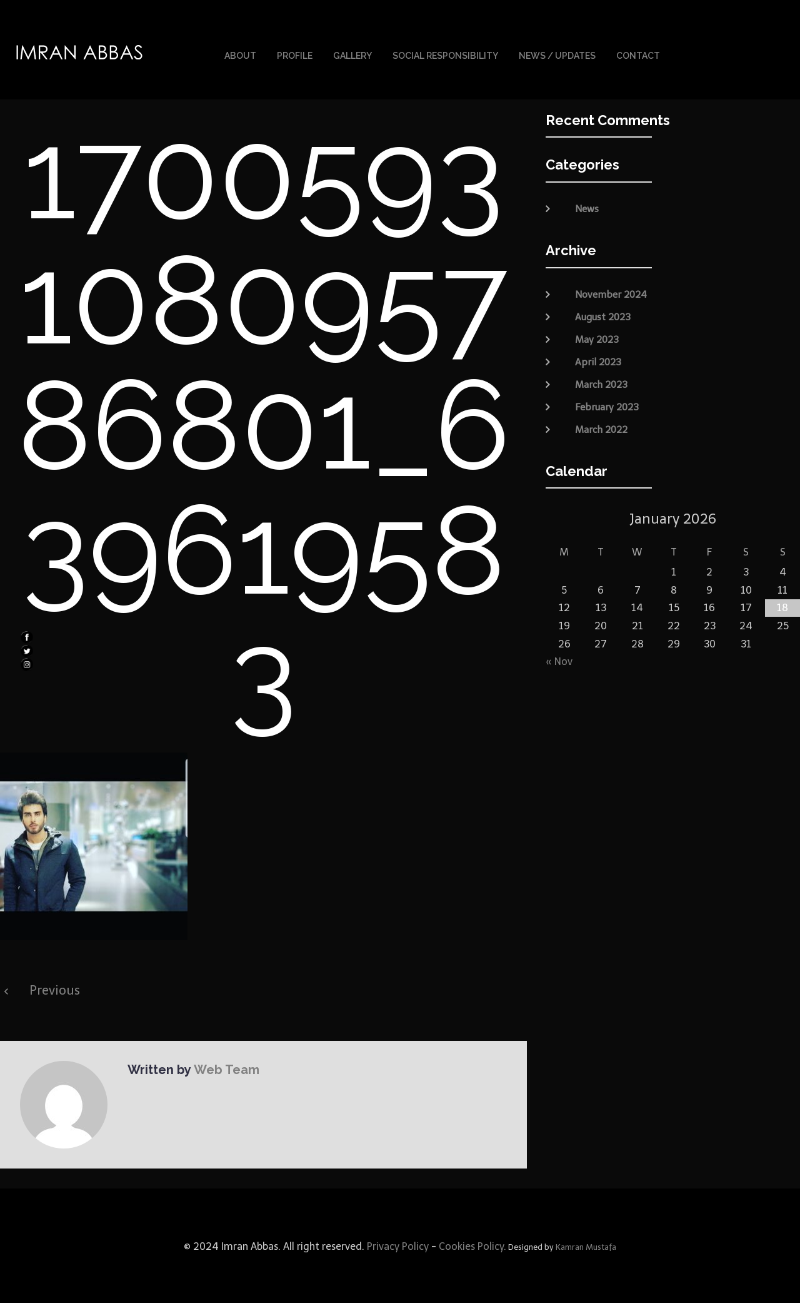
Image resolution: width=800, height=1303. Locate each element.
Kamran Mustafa (586, 1245)
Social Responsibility (445, 55)
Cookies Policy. (472, 1245)
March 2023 (601, 382)
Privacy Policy (396, 1245)
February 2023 (607, 405)
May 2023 (597, 337)
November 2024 (611, 292)
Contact (638, 55)
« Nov (559, 660)
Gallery (352, 55)
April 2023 (598, 360)
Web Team (225, 1068)
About (240, 55)
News (587, 207)
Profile (294, 55)
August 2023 (603, 315)
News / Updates (557, 55)
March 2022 (601, 427)
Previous (54, 988)
